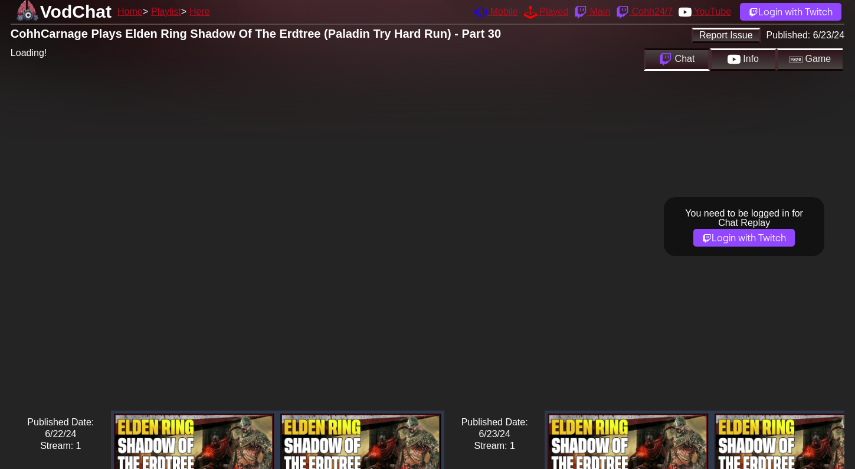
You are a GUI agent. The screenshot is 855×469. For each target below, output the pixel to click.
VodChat (76, 11)
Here (199, 11)
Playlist (166, 11)
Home (130, 11)
